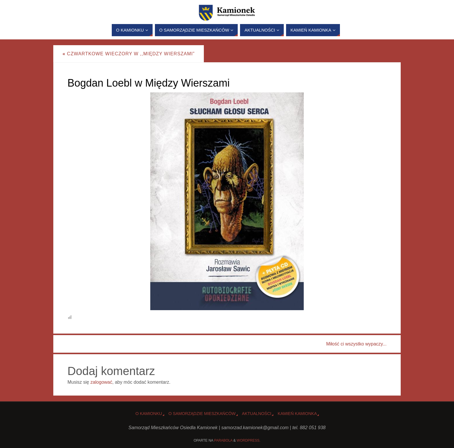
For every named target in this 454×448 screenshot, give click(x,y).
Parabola (223, 440)
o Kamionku (149, 413)
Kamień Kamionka (297, 413)
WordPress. (248, 440)
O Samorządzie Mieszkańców (202, 413)
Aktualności (257, 413)
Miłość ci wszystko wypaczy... (356, 343)
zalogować (101, 382)
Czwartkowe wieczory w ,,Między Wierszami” (129, 53)
